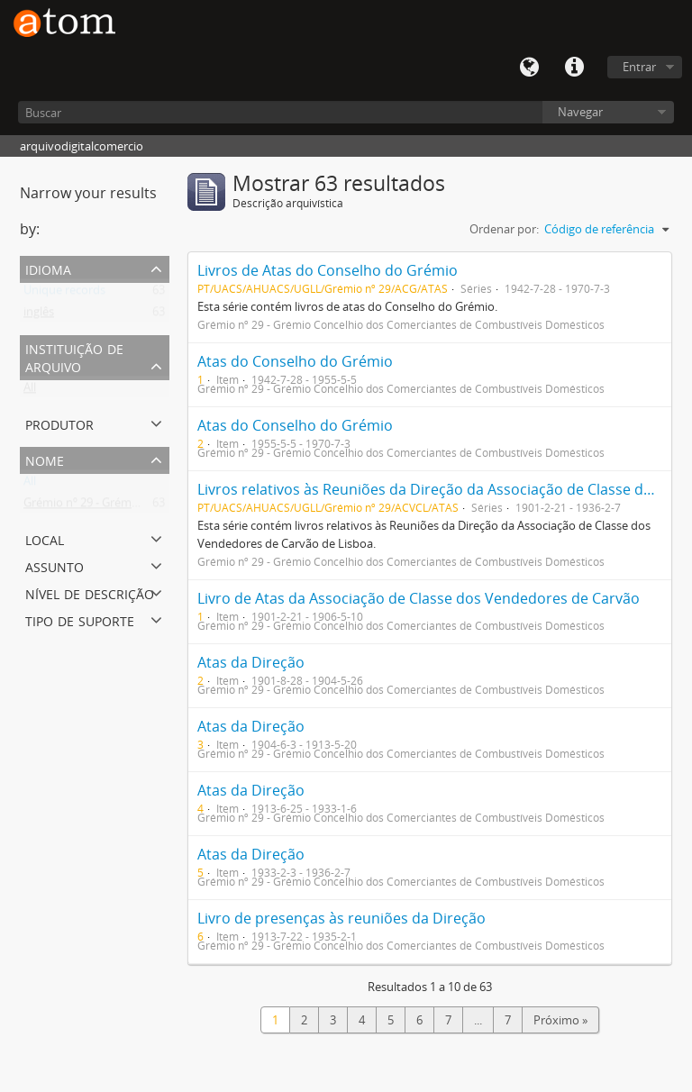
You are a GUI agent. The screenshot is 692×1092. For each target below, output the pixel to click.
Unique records (64, 294)
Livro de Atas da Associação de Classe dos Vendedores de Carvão (418, 598)
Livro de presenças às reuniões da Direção (341, 918)
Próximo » (560, 1020)
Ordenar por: (504, 229)
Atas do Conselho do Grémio (295, 361)
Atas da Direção (251, 662)
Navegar (580, 112)
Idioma (528, 67)
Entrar (639, 67)
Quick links (573, 67)
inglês (38, 315)
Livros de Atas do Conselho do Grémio (327, 270)
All (29, 391)
